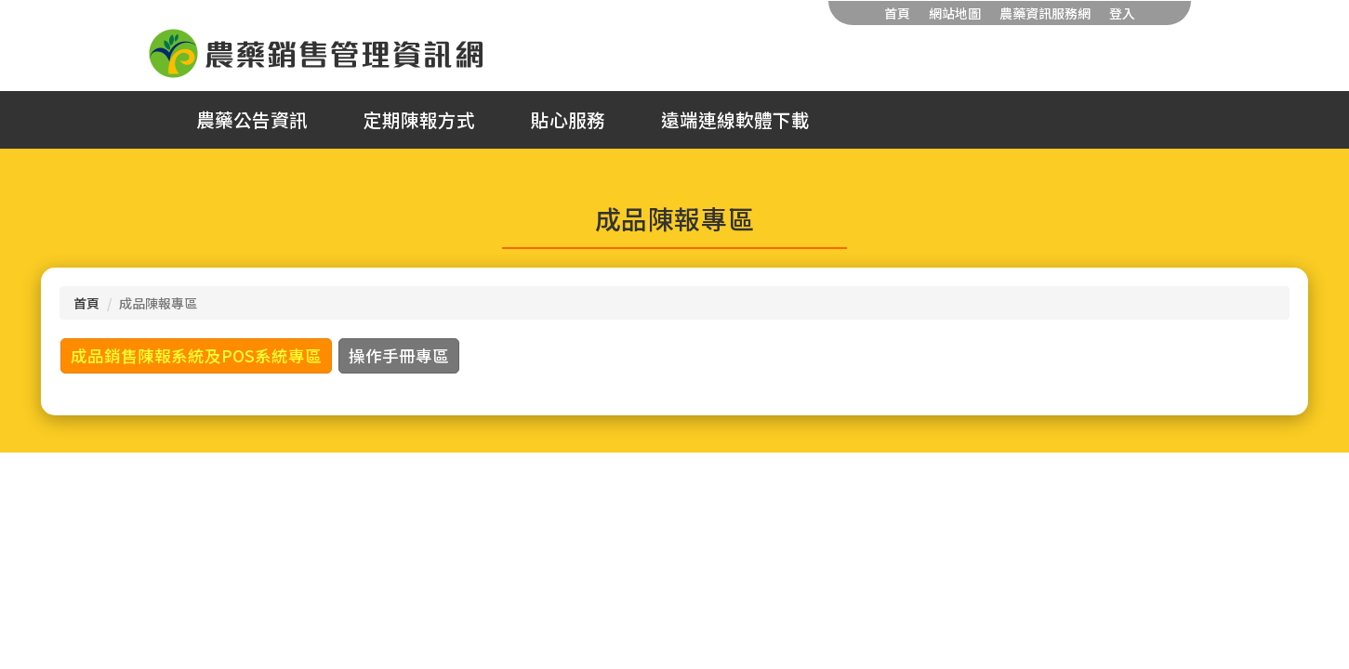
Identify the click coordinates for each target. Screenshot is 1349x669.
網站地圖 (955, 13)
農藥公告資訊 (252, 120)
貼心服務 (568, 120)
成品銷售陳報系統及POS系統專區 (196, 355)
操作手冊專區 (399, 355)
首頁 (897, 13)
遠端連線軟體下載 (735, 120)
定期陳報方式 (419, 120)
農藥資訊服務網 (1045, 13)
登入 (1122, 13)
